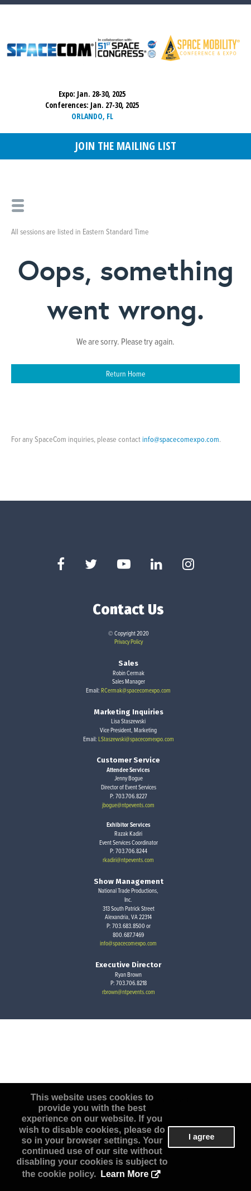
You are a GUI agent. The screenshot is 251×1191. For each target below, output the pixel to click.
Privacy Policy (128, 641)
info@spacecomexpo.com (180, 439)
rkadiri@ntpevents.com (128, 859)
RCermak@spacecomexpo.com (136, 690)
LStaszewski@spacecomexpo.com (136, 739)
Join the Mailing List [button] (125, 145)
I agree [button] (201, 1136)
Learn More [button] (124, 1174)
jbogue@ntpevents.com (128, 805)
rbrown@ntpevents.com (128, 991)
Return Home (126, 373)
